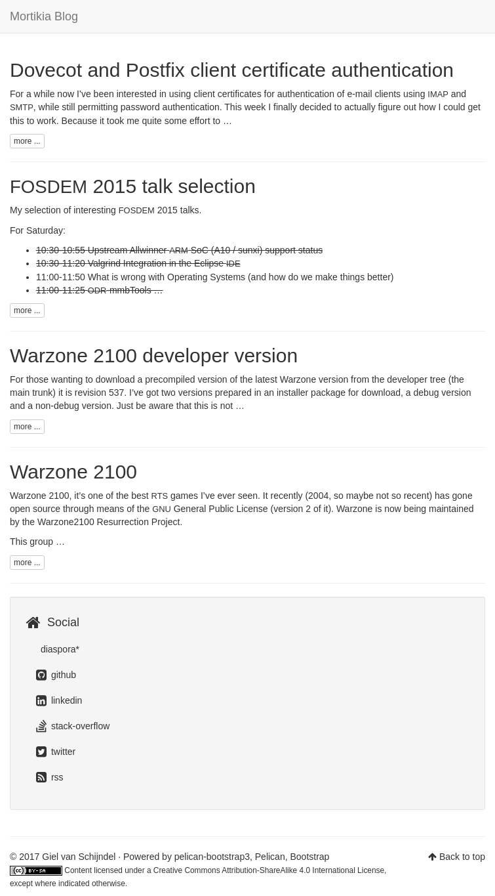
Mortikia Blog (44, 16)
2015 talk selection (133, 186)
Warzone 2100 (73, 471)
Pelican (270, 856)
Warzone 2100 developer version (154, 355)
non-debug (57, 405)
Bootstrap (309, 856)
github (56, 675)
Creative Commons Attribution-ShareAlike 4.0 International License (268, 870)
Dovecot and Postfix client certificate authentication (232, 70)
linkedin (59, 700)
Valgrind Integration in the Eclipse (164, 263)
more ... (27, 141)
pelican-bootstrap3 (212, 856)
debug (426, 392)
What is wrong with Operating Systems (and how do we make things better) (241, 277)
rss (50, 777)
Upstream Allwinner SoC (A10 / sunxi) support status (205, 250)
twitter (55, 751)
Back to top (462, 856)
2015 (148, 210)
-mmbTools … (125, 290)
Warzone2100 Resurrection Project (108, 522)
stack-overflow (72, 726)
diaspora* (58, 649)
